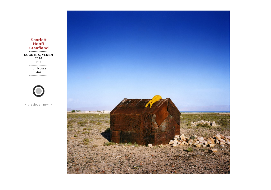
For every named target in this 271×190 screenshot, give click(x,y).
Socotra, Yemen (38, 54)
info (38, 61)
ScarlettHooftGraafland (39, 43)
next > (47, 104)
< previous (32, 104)
